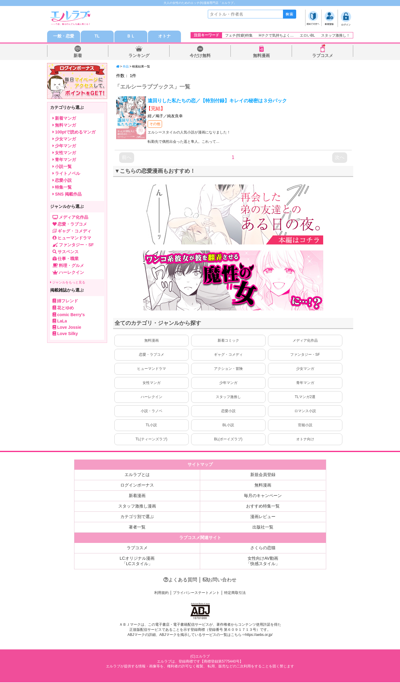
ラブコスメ (322, 55)
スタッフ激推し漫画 (137, 506)
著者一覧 (137, 527)
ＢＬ (131, 36)
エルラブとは (137, 475)
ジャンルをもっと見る (67, 282)
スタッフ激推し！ (335, 35)
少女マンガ (305, 369)
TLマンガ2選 (305, 397)
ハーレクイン (151, 397)
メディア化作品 (305, 341)
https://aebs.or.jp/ (258, 635)
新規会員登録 (262, 475)
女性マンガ (152, 383)
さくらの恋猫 (262, 548)
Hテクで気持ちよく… (276, 35)
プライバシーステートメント (196, 593)
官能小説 (305, 426)
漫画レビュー (262, 517)
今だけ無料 (200, 55)
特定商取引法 (235, 593)
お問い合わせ (219, 580)
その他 (154, 124)
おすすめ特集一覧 (263, 506)
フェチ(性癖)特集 (239, 35)
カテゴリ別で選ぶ (137, 517)
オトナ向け (305, 440)
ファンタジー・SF (305, 355)
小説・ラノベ (151, 411)
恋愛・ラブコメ (151, 355)
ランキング (138, 55)
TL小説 (151, 426)
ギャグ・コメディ (228, 355)
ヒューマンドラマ (151, 369)
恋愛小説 (228, 411)
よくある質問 (180, 580)
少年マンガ (228, 383)
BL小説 (228, 426)
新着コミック (228, 341)
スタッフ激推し (228, 397)
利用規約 (161, 593)
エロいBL (307, 35)
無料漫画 (261, 55)
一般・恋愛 (63, 36)
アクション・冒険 (228, 369)
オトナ (164, 36)
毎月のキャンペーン (263, 496)
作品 (126, 66)
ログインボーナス (137, 485)
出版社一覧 (262, 527)
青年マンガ (305, 383)
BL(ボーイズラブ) (228, 440)
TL (97, 36)
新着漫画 (137, 496)
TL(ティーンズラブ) (151, 440)
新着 (78, 55)
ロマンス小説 (305, 411)
